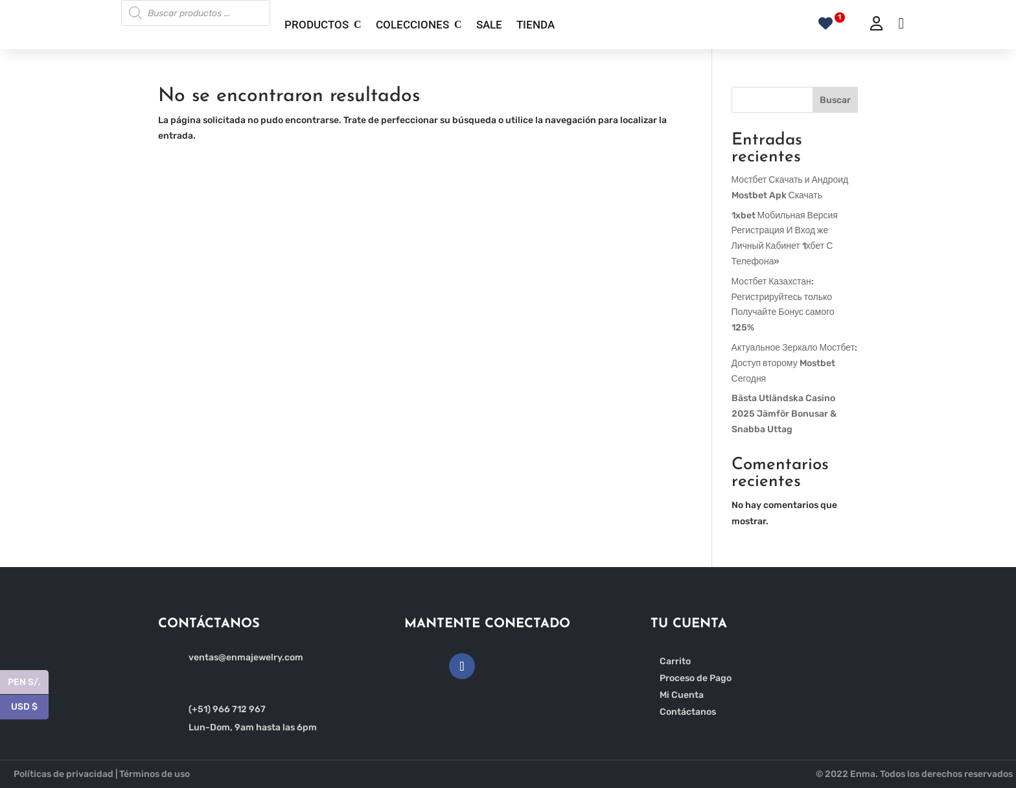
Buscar (835, 100)
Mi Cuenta (682, 695)
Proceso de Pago (696, 678)
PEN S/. (28, 682)
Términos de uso (154, 774)
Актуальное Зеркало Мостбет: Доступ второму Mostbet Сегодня (795, 363)
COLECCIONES (412, 24)
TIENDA (535, 24)
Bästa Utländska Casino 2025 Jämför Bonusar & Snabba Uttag (784, 414)
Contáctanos (688, 711)
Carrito (675, 661)
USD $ (30, 707)
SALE (489, 24)
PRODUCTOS (316, 24)
